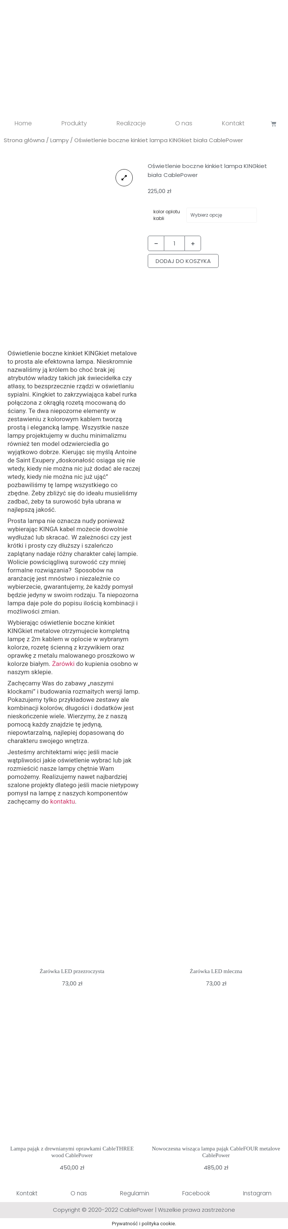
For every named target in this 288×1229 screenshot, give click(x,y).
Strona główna (24, 140)
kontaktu (62, 801)
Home (23, 123)
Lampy (59, 140)
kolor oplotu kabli (166, 214)
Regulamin (134, 1193)
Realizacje (131, 123)
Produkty (74, 123)
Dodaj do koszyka (183, 261)
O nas (183, 123)
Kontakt (233, 123)
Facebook (195, 1193)
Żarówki (63, 663)
